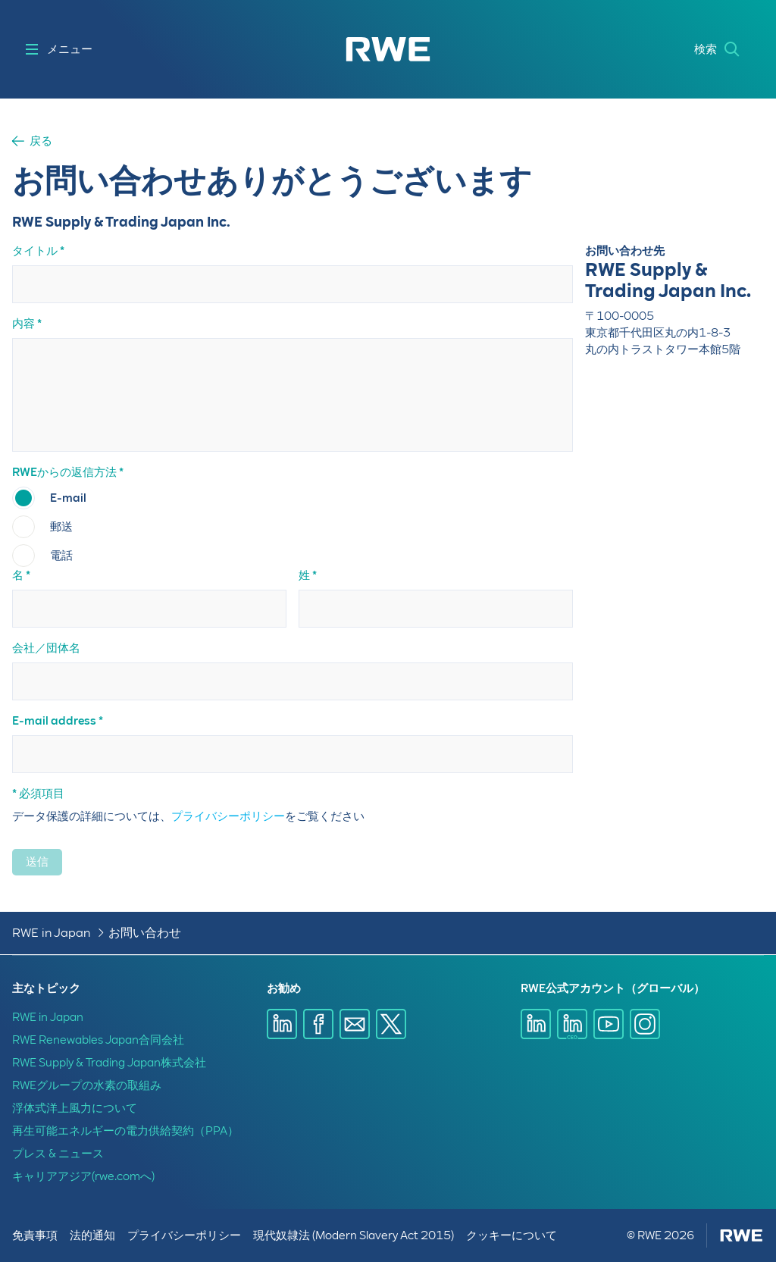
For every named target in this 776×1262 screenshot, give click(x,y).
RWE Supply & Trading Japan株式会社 (109, 1062)
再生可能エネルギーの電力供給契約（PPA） (125, 1131)
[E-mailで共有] (355, 1024)
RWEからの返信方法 (64, 472)
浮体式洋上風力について (74, 1108)
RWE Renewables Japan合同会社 (98, 1040)
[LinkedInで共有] (282, 1024)
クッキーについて (511, 1235)
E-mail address (54, 721)
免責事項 (35, 1235)
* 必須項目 (38, 793)
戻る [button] (41, 141)
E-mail (68, 498)
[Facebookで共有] (318, 1024)
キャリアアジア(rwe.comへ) (83, 1176)
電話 (61, 555)
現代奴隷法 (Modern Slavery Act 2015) (353, 1235)
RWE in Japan (51, 932)
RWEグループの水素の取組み (86, 1085)
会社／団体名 (46, 648)
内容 (23, 323)
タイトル (35, 251)
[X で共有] (391, 1024)
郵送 (61, 527)
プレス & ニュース (58, 1153)
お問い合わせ (144, 932)
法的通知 (92, 1235)
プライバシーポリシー (228, 816)
